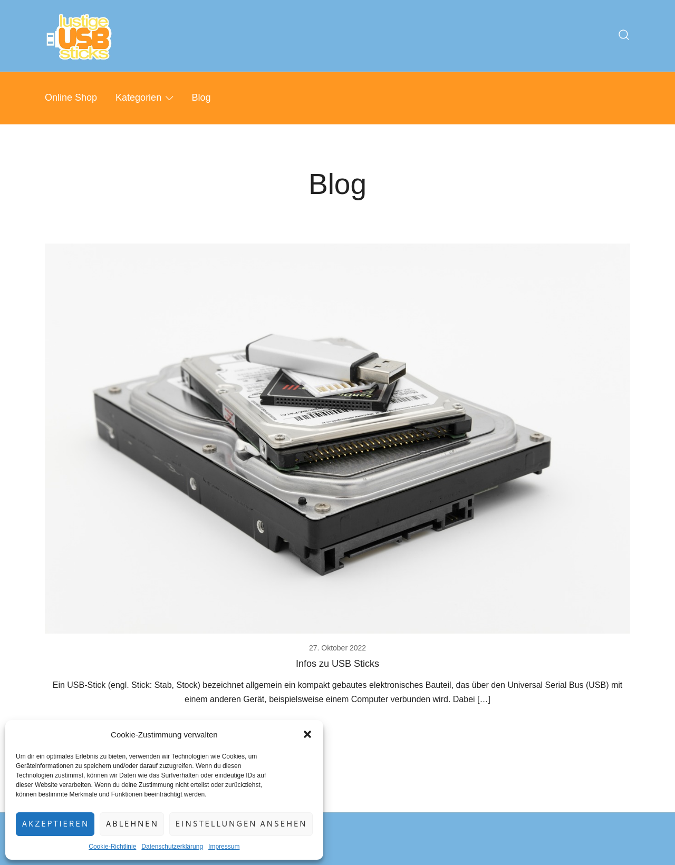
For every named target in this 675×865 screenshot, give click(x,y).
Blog (201, 97)
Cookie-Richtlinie (112, 846)
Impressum (223, 846)
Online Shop (71, 97)
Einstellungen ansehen (241, 823)
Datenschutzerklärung (172, 846)
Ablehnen (131, 823)
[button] (307, 734)
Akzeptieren (55, 823)
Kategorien (138, 97)
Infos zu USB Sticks (337, 663)
